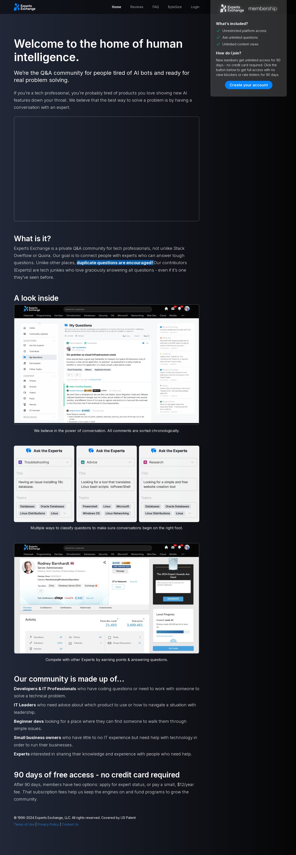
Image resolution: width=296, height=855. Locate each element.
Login (195, 7)
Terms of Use (24, 824)
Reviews (136, 7)
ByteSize (175, 7)
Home (116, 7)
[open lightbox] (106, 364)
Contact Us (70, 824)
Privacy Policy (48, 824)
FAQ (156, 7)
